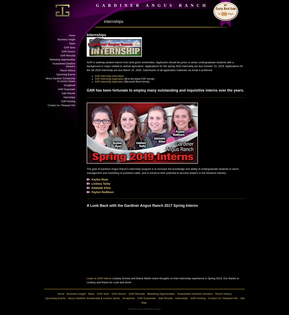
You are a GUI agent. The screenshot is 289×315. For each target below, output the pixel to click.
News (72, 43)
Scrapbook (69, 85)
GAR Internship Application (109, 78)
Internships (69, 97)
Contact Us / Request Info (61, 105)
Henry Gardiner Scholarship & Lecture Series (60, 80)
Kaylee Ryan (100, 179)
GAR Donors (68, 51)
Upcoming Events (65, 74)
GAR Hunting (68, 101)
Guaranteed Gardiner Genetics (64, 65)
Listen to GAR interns (99, 278)
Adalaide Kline (101, 188)
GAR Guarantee (66, 89)
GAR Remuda (67, 55)
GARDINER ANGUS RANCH (152, 5)
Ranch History (67, 70)
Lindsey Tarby (101, 183)
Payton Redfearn (103, 192)
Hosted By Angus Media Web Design (144, 309)
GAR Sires (69, 47)
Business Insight (66, 39)
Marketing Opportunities (62, 59)
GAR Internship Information (109, 76)
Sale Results (68, 93)
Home (72, 35)
